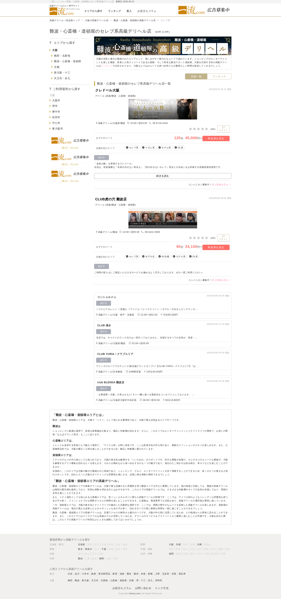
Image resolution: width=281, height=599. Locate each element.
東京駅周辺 (104, 573)
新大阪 (85, 580)
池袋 (122, 573)
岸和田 (158, 580)
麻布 (136, 573)
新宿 (114, 573)
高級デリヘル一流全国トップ (65, 20)
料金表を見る (216, 138)
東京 (80, 549)
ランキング (219, 76)
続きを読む (162, 175)
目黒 (174, 573)
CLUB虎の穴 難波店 (111, 199)
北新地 (104, 580)
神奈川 (88, 549)
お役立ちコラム (121, 588)
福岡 (171, 553)
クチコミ (223, 128)
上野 (157, 573)
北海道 (81, 544)
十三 (143, 580)
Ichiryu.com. (135, 593)
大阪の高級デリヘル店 (96, 20)
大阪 (171, 544)
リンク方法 (162, 588)
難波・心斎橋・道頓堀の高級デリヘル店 (135, 20)
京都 (178, 544)
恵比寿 (182, 573)
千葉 (104, 549)
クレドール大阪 (107, 90)
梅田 (70, 580)
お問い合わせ (143, 588)
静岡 (101, 558)
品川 (77, 573)
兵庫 (199, 544)
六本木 (85, 573)
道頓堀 (123, 580)
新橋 (150, 573)
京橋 (131, 580)
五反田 (165, 573)
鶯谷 (129, 573)
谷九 (150, 580)
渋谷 (70, 573)
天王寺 (94, 580)
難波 (77, 580)
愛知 (80, 558)
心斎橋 (113, 580)
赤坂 (143, 573)
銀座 (93, 573)
